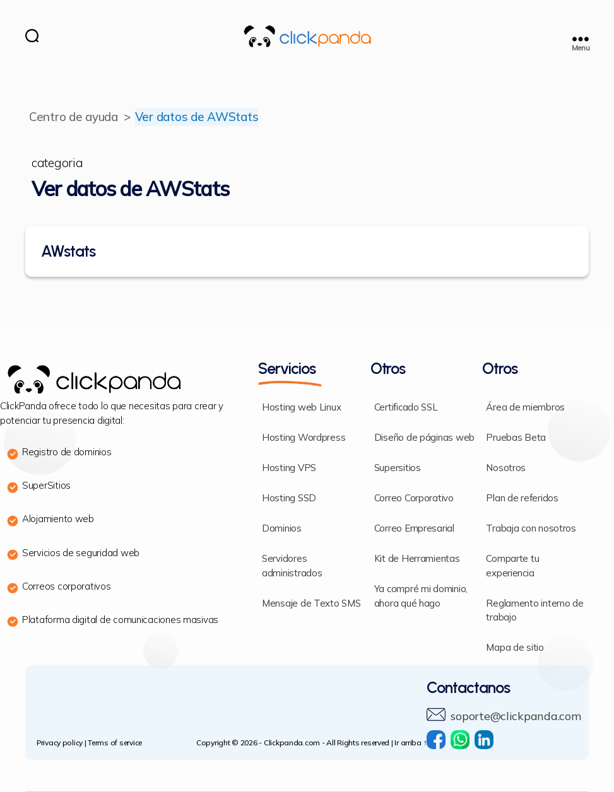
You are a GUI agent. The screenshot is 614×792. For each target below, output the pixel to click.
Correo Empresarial (414, 529)
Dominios (282, 529)
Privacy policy (60, 743)
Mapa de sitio (515, 648)
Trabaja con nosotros (531, 529)
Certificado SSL (406, 408)
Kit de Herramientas (417, 559)
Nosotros (506, 468)
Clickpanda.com (292, 743)
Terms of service (115, 743)
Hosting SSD (289, 498)
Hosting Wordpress (303, 438)
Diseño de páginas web (424, 438)
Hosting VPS (289, 468)
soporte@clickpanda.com (516, 716)
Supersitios (397, 468)
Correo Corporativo (414, 498)
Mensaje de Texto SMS (311, 604)
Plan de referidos (522, 498)
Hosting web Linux (301, 408)
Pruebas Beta (516, 438)
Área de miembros (525, 408)
